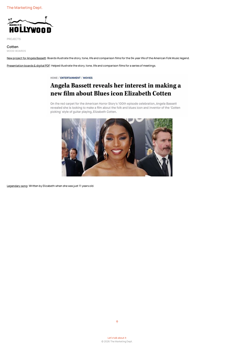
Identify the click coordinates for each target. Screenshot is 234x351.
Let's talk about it (117, 337)
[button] (117, 322)
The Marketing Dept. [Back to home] (25, 7)
